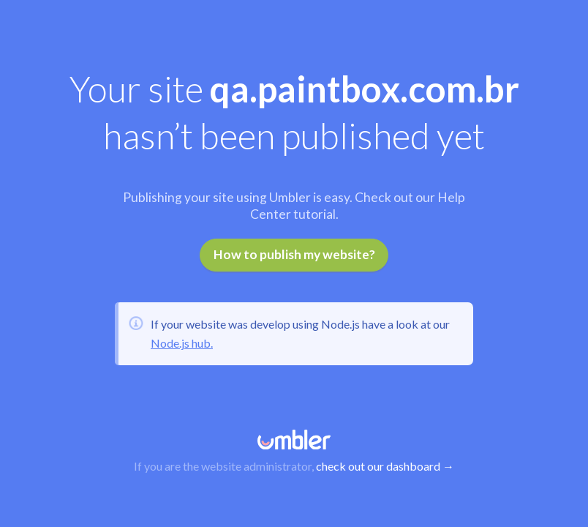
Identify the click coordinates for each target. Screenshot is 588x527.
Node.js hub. (182, 343)
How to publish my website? (294, 254)
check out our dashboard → (385, 466)
